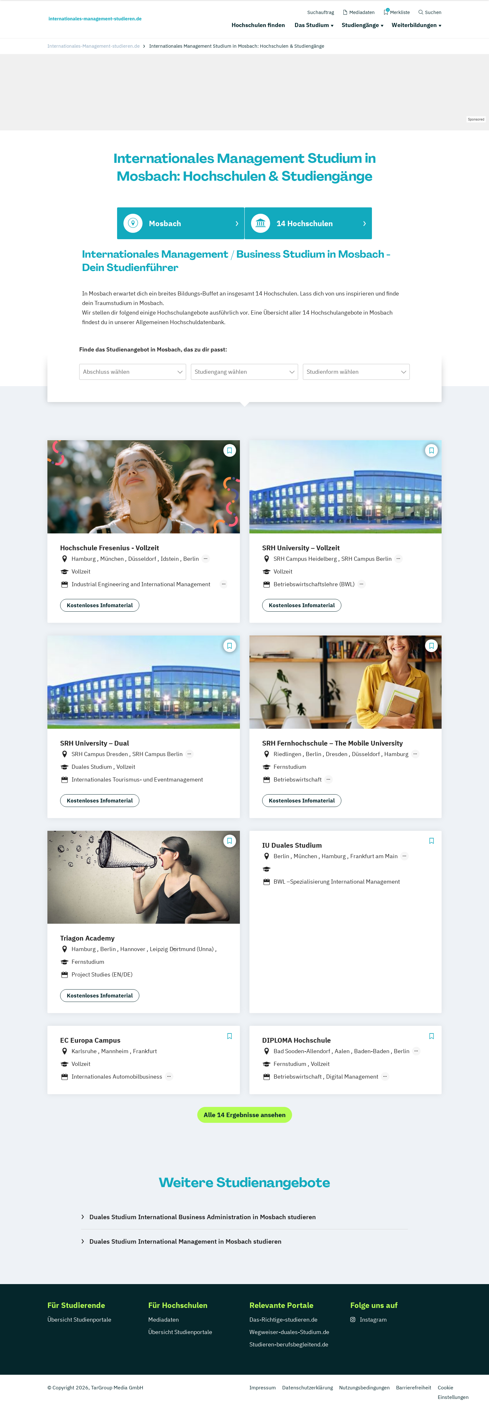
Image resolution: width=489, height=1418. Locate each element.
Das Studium (312, 25)
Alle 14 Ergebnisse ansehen (245, 1114)
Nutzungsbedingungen (364, 1387)
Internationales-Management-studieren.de (93, 46)
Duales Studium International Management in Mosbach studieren (185, 1241)
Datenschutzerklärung (307, 1387)
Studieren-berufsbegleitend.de (288, 1344)
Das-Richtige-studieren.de (283, 1319)
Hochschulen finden (258, 25)
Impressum (262, 1387)
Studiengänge (360, 25)
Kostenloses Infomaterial (100, 605)
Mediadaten (163, 1319)
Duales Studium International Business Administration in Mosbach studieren (202, 1217)
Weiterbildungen (414, 25)
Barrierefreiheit (413, 1387)
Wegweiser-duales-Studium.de (289, 1332)
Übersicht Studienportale (79, 1319)
